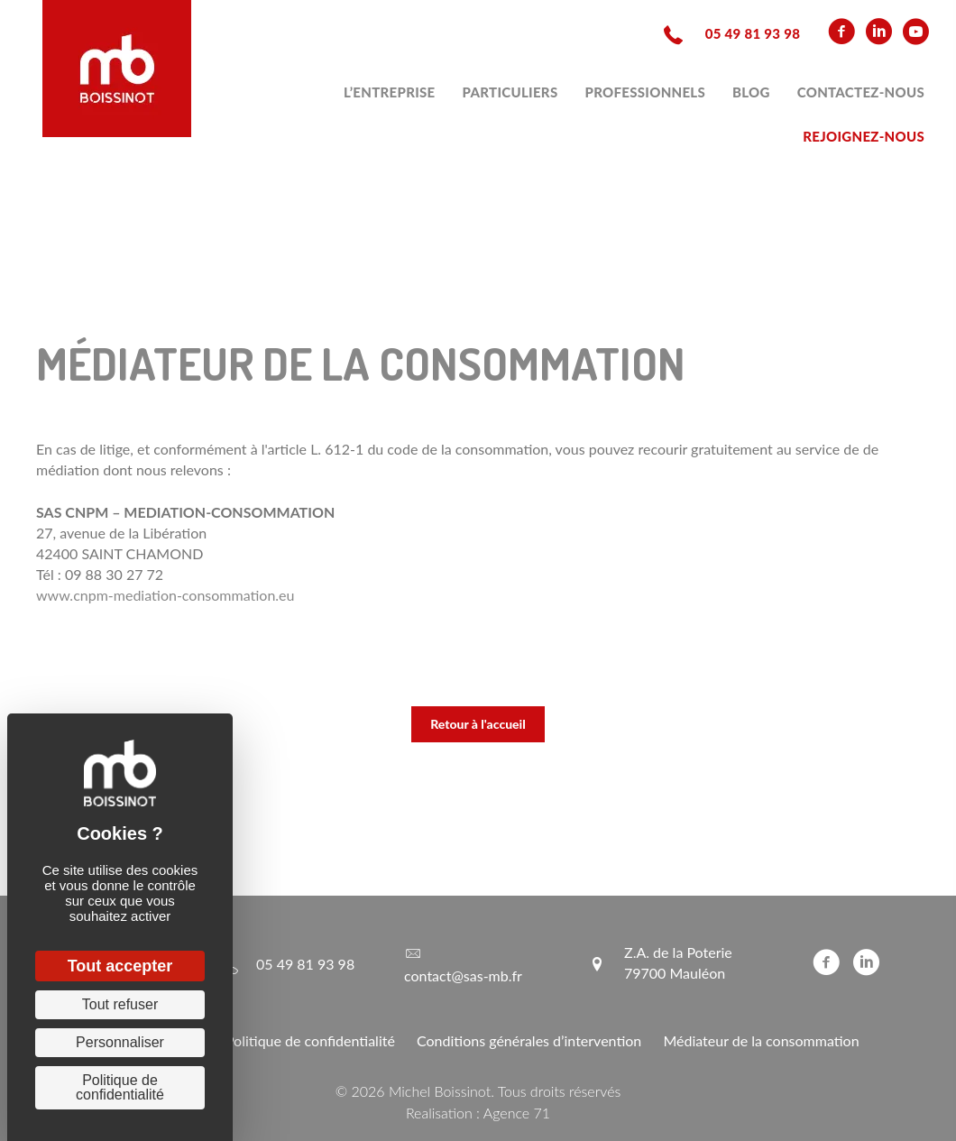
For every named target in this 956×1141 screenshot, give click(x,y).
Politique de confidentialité (310, 1040)
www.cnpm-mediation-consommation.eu (165, 594)
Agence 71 (516, 1112)
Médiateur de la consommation (761, 1040)
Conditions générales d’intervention (529, 1040)
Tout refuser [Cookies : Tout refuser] (120, 1004)
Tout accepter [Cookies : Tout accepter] (120, 966)
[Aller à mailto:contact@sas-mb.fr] (478, 963)
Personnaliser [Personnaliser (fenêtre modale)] (120, 1042)
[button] (478, 724)
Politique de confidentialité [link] (120, 1087)
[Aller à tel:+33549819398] (730, 32)
